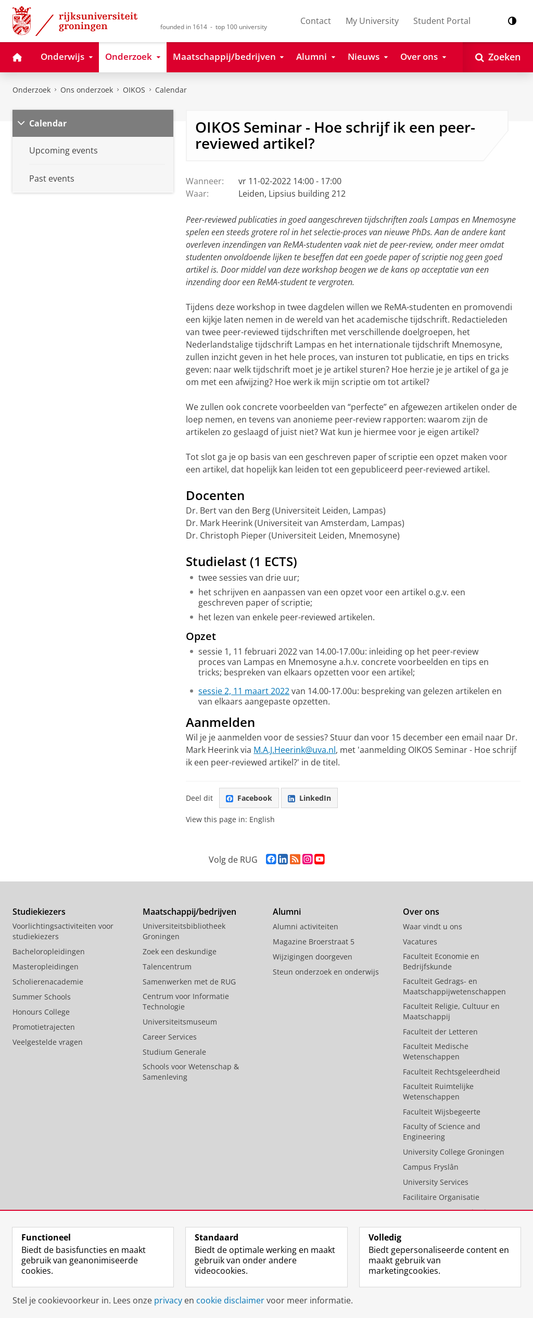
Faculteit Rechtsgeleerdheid (451, 1072)
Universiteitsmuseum (180, 1022)
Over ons (421, 911)
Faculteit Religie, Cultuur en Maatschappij (451, 1011)
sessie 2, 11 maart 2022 (243, 691)
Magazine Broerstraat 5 (313, 941)
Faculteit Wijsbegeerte (441, 1112)
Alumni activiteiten (305, 926)
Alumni (287, 911)
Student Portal (442, 21)
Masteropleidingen (45, 966)
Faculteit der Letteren (440, 1032)
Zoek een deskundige (180, 951)
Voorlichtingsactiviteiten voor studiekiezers (62, 931)
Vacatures (420, 941)
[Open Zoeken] (498, 57)
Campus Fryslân (431, 1167)
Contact (315, 21)
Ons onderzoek (86, 90)
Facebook (249, 798)
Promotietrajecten (43, 1027)
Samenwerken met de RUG (189, 982)
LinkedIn (309, 798)
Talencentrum (167, 966)
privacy (168, 1300)
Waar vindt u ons (432, 926)
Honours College (41, 1012)
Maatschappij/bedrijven (189, 911)
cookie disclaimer (230, 1300)
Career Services (170, 1037)
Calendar (48, 123)
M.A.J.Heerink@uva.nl (294, 750)
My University (372, 21)
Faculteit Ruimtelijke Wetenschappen (438, 1091)
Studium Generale (174, 1052)
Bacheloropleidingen (48, 951)
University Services (435, 1182)
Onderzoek (31, 90)
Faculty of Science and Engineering (441, 1131)
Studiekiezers (39, 911)
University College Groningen (453, 1152)
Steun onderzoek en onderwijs (326, 972)
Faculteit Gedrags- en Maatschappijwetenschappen (454, 986)
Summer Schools (41, 997)
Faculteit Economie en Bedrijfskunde (441, 961)
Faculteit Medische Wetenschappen (435, 1051)
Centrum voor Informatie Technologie (186, 1001)
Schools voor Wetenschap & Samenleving (191, 1071)
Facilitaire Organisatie (441, 1197)
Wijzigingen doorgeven (312, 957)
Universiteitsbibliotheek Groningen (184, 931)
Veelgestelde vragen (47, 1042)
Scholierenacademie (47, 982)
